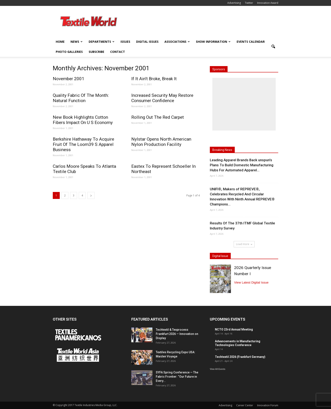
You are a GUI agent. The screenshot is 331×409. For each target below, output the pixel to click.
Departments (101, 42)
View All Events (217, 369)
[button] (273, 47)
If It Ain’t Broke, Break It (154, 78)
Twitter (249, 3)
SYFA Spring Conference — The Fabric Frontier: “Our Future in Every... (177, 376)
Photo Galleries (69, 52)
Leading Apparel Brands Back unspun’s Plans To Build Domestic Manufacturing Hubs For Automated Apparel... (241, 165)
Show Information (213, 42)
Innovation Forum (267, 405)
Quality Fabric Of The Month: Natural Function (81, 98)
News (77, 42)
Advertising (234, 3)
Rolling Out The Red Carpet (157, 117)
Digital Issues (147, 42)
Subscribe (96, 52)
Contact (117, 52)
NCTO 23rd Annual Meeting (234, 329)
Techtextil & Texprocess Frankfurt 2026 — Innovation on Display (177, 334)
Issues (125, 42)
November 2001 (68, 78)
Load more (244, 244)
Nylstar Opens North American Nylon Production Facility (161, 142)
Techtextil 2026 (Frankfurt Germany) (240, 356)
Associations (177, 42)
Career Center (244, 405)
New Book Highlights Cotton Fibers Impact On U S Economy (83, 120)
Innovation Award (267, 3)
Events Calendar (251, 42)
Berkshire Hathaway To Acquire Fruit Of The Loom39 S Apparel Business (83, 144)
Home (60, 42)
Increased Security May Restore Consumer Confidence (162, 98)
